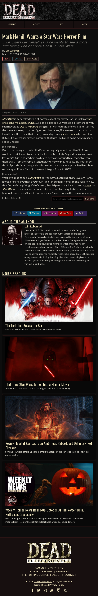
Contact (70, 575)
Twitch (80, 213)
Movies (18, 59)
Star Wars (32, 59)
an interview (70, 134)
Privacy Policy (56, 584)
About (56, 575)
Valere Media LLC (43, 581)
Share (89, 198)
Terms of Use (41, 584)
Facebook (19, 213)
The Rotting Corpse (35, 575)
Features (62, 571)
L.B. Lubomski (13, 50)
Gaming (39, 568)
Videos (33, 571)
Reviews (47, 571)
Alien (88, 185)
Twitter (34, 213)
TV (61, 568)
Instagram (50, 213)
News (7, 59)
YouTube (65, 213)
